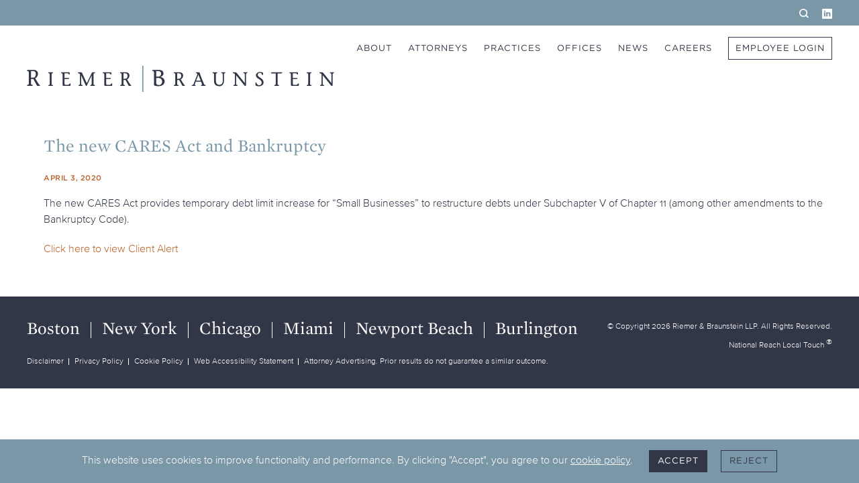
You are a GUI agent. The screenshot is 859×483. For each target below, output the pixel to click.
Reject (748, 460)
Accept (678, 460)
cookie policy (600, 459)
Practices (512, 48)
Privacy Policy (98, 360)
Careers (688, 48)
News (633, 48)
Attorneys (438, 48)
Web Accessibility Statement (243, 360)
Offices (579, 48)
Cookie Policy (158, 360)
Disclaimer (45, 360)
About (374, 48)
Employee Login (780, 48)
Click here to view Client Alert (111, 248)
